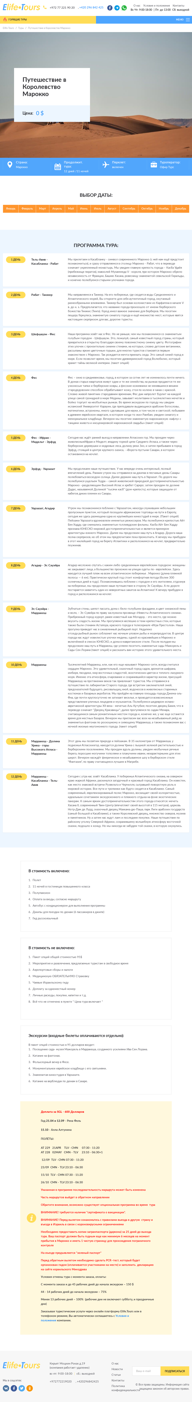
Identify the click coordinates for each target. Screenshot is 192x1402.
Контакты (178, 6)
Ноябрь (164, 208)
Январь (10, 208)
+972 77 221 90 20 (62, 7)
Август (112, 208)
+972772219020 (61, 1381)
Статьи (116, 1374)
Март (42, 208)
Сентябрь (129, 208)
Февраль (27, 208)
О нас (137, 6)
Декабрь (180, 208)
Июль (97, 208)
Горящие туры (15, 19)
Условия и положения (156, 6)
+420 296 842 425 (91, 7)
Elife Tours (8, 28)
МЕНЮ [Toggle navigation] (183, 19)
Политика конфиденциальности (119, 1388)
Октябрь (147, 208)
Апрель (57, 208)
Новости (117, 1369)
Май (71, 208)
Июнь (84, 208)
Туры (21, 28)
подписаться (175, 1371)
